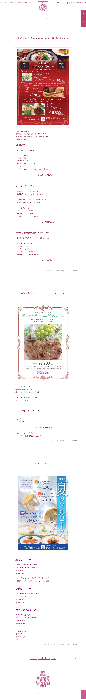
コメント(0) (68, 270)
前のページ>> (77, 658)
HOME (57, 2)
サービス (71, 2)
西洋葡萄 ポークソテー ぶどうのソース (43, 293)
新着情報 (75, 270)
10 (54, 658)
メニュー (63, 2)
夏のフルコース (43, 464)
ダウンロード (27, 131)
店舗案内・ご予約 (81, 2)
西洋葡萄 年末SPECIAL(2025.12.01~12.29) (43, 38)
